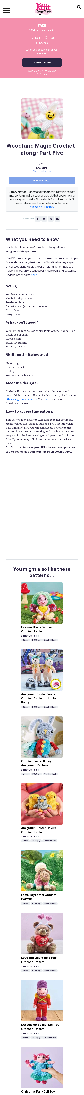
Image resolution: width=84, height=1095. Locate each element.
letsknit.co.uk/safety (41, 207)
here (34, 275)
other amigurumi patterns (21, 399)
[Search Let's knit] (79, 11)
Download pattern (42, 180)
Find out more (42, 62)
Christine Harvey (42, 171)
